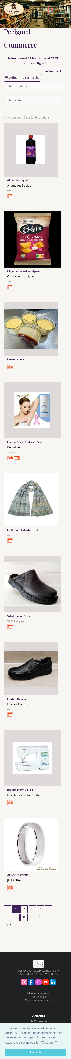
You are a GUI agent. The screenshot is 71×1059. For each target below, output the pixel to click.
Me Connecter (38, 1021)
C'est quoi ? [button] (49, 1042)
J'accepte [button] (35, 1052)
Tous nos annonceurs (38, 1000)
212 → (10, 925)
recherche (53, 71)
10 (41, 917)
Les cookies (38, 997)
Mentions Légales (38, 993)
